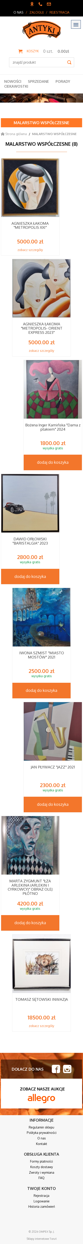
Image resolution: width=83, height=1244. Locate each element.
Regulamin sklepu (41, 1127)
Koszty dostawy (41, 1167)
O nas (18, 12)
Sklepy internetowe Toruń (42, 1238)
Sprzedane (38, 81)
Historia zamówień (41, 1206)
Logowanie (42, 1201)
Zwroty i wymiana (41, 1172)
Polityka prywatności (41, 1133)
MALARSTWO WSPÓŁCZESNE (41, 122)
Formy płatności (41, 1161)
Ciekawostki (16, 86)
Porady (63, 81)
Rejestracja (59, 12)
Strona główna (14, 134)
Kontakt (41, 1144)
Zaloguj (36, 12)
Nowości (12, 81)
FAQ (41, 1178)
